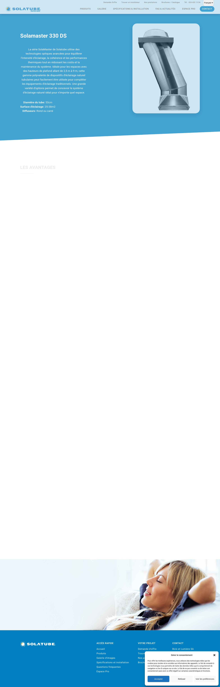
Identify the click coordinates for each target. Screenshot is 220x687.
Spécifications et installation (113, 662)
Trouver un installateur (130, 2)
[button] (214, 655)
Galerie (102, 9)
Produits (85, 9)
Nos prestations (150, 2)
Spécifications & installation (131, 9)
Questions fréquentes (109, 667)
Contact (207, 9)
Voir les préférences (205, 679)
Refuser (181, 679)
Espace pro (188, 9)
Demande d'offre (110, 2)
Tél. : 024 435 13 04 (192, 2)
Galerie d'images (106, 658)
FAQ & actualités (166, 9)
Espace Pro (103, 671)
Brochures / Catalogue (171, 2)
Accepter (158, 679)
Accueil (101, 649)
